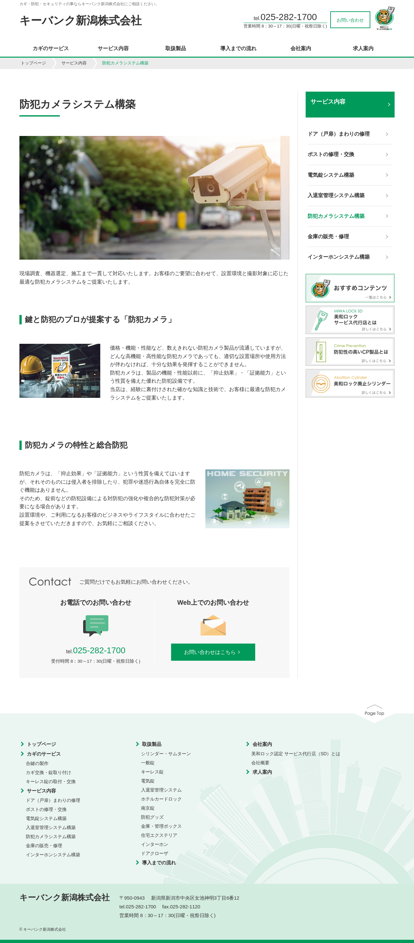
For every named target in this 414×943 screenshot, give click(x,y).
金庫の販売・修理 (44, 845)
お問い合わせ (350, 20)
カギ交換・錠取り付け (48, 772)
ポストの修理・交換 (46, 809)
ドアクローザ (154, 853)
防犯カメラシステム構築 (51, 836)
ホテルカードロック (161, 799)
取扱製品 (175, 48)
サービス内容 (113, 48)
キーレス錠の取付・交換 (51, 781)
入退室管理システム (161, 789)
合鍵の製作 (37, 763)
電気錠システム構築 (46, 818)
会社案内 (300, 48)
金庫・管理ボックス (161, 826)
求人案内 (363, 48)
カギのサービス (51, 48)
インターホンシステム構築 (53, 854)
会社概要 (260, 762)
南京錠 (148, 808)
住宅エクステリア (159, 835)
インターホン (154, 844)
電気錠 (148, 780)
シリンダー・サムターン (166, 753)
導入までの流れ (238, 48)
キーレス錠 (152, 771)
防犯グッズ (152, 817)
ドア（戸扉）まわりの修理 (53, 800)
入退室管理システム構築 (51, 827)
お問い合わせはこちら (213, 652)
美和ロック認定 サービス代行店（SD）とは (295, 753)
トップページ (33, 63)
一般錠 (148, 762)
